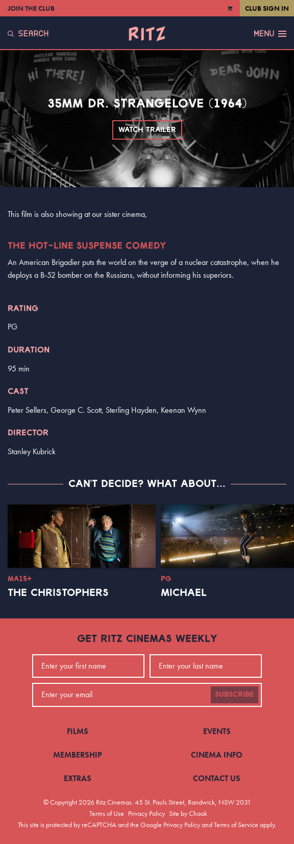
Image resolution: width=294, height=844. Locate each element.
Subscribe (234, 694)
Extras (77, 778)
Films (77, 731)
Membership (77, 754)
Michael (184, 593)
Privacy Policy (146, 813)
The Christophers (58, 593)
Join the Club (31, 8)
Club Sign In (267, 8)
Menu (270, 34)
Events (217, 731)
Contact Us (216, 778)
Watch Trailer (147, 130)
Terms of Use (106, 813)
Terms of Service (236, 824)
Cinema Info (216, 754)
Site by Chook (188, 813)
